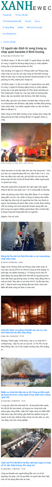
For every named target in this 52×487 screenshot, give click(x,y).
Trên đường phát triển (12, 21)
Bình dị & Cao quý (34, 27)
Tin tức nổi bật (21, 15)
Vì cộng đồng (8, 27)
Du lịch (28, 21)
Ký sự (37, 21)
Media (20, 27)
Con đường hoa (9, 33)
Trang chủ (7, 15)
